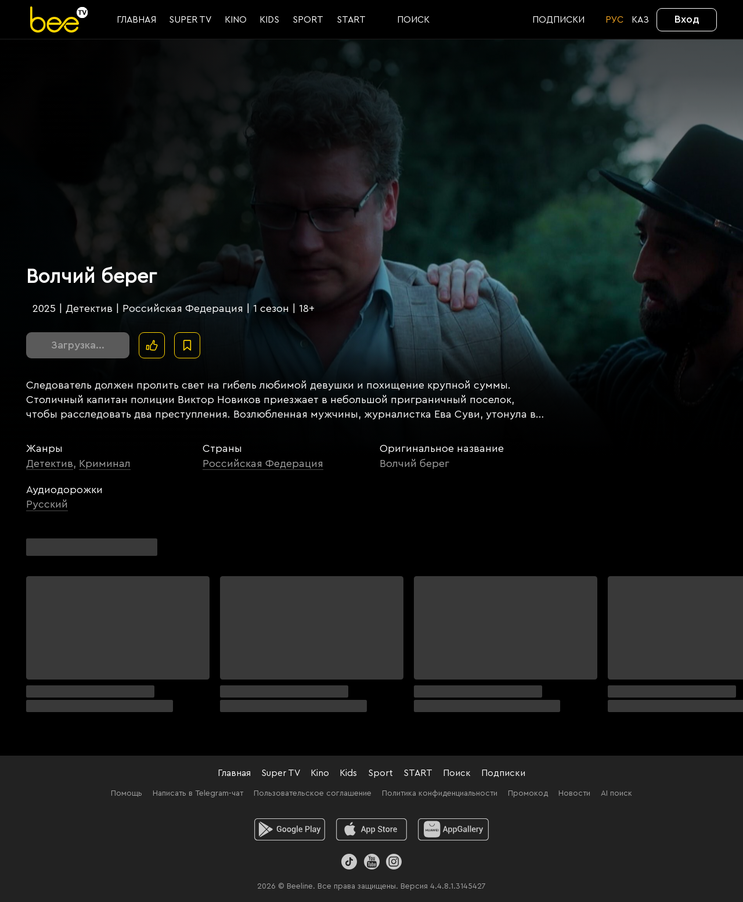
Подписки (503, 773)
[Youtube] (371, 861)
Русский (47, 504)
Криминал (105, 463)
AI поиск (616, 793)
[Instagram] (394, 861)
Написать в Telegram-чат (198, 793)
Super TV (280, 773)
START (417, 773)
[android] (290, 829)
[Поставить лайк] (151, 345)
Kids (348, 773)
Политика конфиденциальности (439, 793)
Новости (574, 793)
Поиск (457, 773)
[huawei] (453, 829)
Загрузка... (77, 345)
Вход (687, 19)
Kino (320, 773)
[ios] (371, 829)
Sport (380, 773)
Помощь (126, 793)
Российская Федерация (263, 463)
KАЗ (640, 19)
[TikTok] (349, 861)
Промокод (528, 793)
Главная (234, 773)
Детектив (49, 463)
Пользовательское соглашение (313, 793)
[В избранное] (187, 345)
